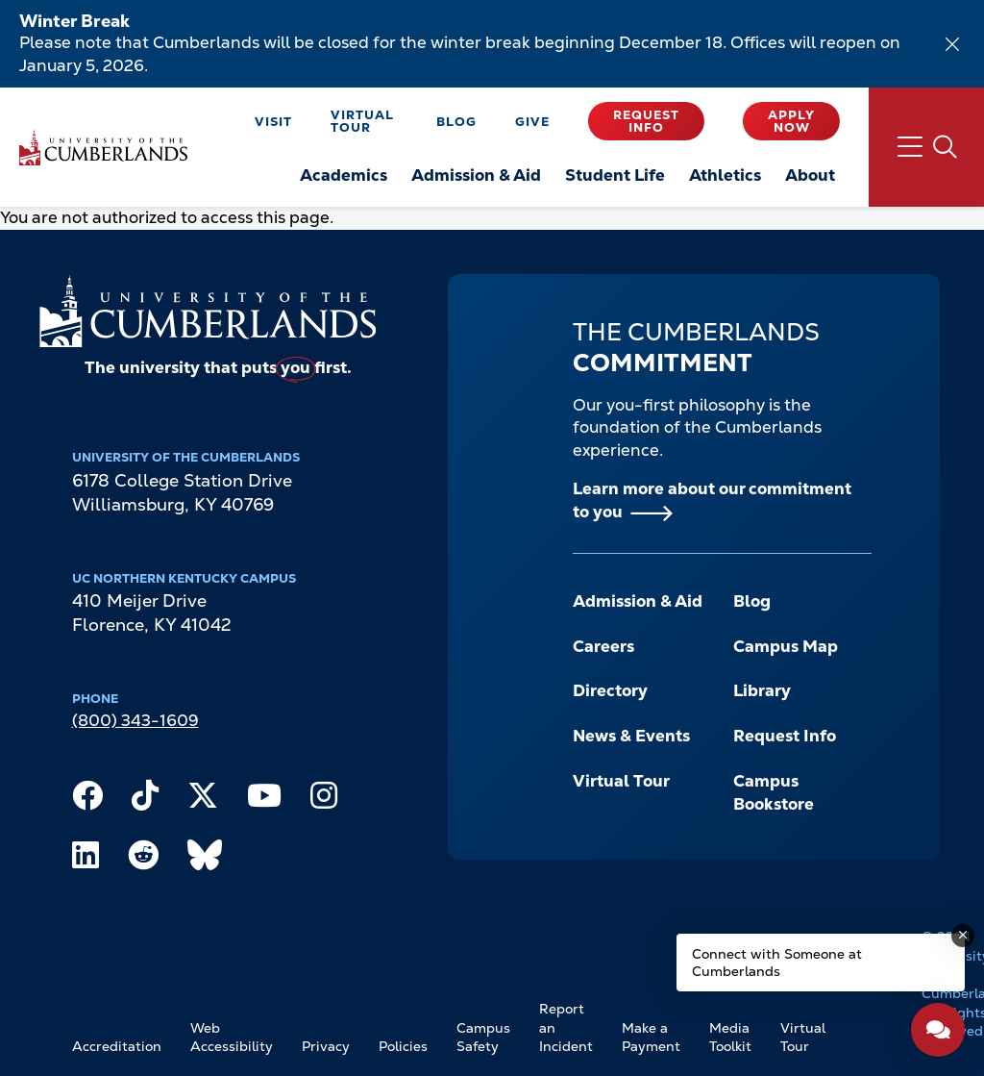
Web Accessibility (231, 1037)
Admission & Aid (637, 601)
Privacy (326, 1046)
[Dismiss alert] (952, 44)
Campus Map (785, 646)
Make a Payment (651, 1037)
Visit (273, 121)
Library (762, 690)
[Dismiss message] (962, 935)
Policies (403, 1046)
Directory (610, 690)
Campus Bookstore (773, 792)
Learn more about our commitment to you (712, 500)
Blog (456, 121)
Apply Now (791, 121)
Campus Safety (483, 1037)
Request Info (646, 121)
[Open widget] (938, 1030)
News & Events (631, 735)
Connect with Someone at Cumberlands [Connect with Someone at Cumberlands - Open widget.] (777, 962)
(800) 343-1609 (135, 720)
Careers (603, 646)
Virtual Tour (362, 121)
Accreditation (116, 1046)
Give (532, 121)
